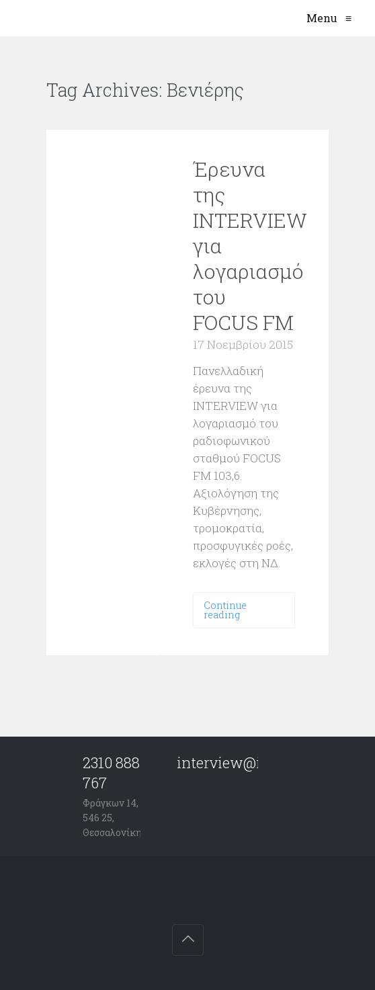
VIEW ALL (285, 91)
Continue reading (225, 610)
